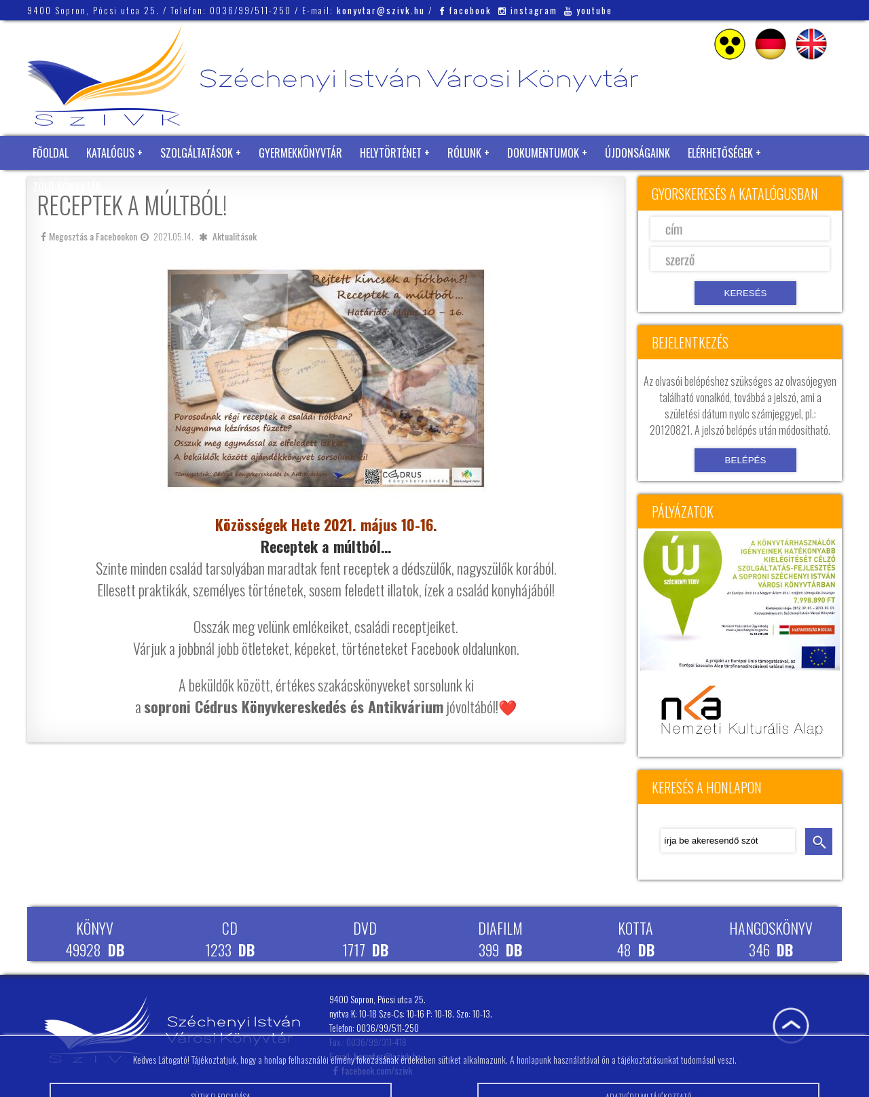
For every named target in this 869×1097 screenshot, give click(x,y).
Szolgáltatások (196, 153)
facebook (465, 10)
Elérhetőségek (720, 153)
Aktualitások (234, 236)
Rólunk (464, 153)
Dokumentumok (543, 153)
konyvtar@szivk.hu (381, 10)
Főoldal (51, 153)
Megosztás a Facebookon (89, 236)
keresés (818, 841)
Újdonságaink (637, 153)
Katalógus (110, 153)
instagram (527, 10)
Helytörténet (391, 153)
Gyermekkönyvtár (300, 153)
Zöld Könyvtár (67, 187)
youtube (588, 10)
